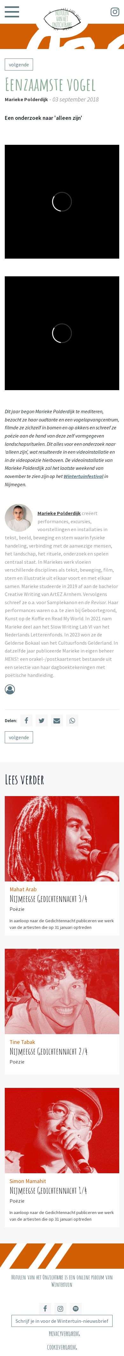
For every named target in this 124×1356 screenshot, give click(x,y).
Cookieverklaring (62, 1347)
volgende (19, 64)
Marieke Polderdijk (26, 99)
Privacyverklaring (64, 1333)
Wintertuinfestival (83, 476)
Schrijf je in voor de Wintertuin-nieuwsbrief (62, 1321)
